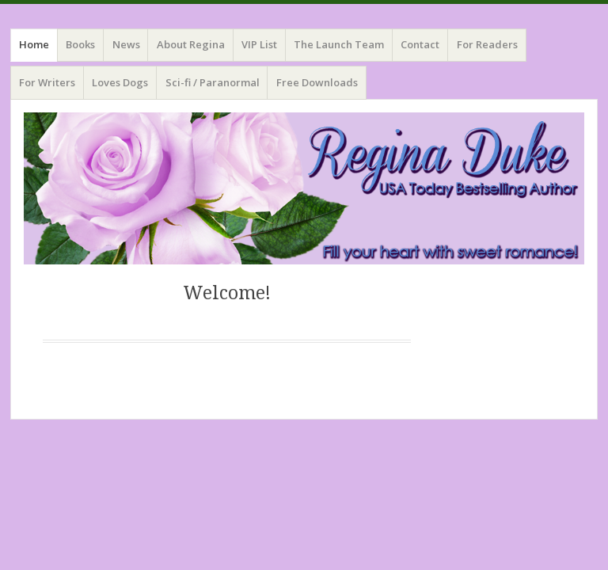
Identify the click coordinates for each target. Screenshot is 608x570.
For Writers (47, 82)
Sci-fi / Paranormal (212, 82)
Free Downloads (317, 82)
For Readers (487, 44)
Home (34, 44)
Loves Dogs (120, 82)
